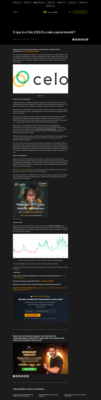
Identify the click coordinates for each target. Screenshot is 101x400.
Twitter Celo (17, 219)
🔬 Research (72, 2)
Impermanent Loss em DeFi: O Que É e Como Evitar (75, 395)
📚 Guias (51, 2)
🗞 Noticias (50, 6)
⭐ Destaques (84, 2)
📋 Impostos (61, 2)
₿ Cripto (27, 2)
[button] (73, 39)
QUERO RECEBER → (32, 315)
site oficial (21, 169)
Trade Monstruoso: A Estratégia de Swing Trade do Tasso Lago (23, 395)
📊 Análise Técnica (39, 2)
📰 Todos (17, 2)
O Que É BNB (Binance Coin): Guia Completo (48, 395)
